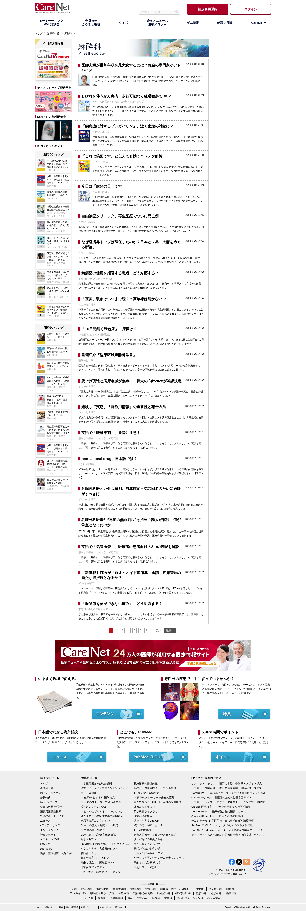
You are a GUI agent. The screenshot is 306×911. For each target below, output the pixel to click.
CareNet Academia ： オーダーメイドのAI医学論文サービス (227, 830)
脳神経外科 (163, 893)
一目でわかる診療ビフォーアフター (102, 871)
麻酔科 (68, 33)
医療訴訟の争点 (143, 816)
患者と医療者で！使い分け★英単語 (155, 834)
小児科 (89, 898)
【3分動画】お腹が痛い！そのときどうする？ (106, 843)
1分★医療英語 (142, 830)
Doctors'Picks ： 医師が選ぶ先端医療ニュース (218, 811)
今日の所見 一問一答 (52, 806)
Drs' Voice (46, 848)
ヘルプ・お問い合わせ (46, 907)
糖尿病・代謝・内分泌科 (174, 888)
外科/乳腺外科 (183, 893)
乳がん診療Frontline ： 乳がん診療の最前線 (217, 816)
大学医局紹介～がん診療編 (96, 783)
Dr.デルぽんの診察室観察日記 (98, 834)
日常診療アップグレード (95, 867)
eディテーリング (50, 825)
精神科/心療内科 (143, 893)
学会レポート (48, 834)
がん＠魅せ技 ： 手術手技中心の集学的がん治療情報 (222, 820)
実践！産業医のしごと (147, 843)
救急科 (168, 898)
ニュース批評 (88, 792)
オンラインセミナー (52, 830)
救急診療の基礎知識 (146, 783)
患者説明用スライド (52, 816)
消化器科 (135, 888)
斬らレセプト (88, 839)
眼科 (130, 898)
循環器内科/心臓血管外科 (111, 888)
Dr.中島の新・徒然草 (93, 830)
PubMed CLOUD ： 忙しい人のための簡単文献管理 (222, 825)
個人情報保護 (72, 907)
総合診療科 (214, 898)
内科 (74, 888)
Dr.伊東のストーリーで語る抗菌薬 (154, 797)
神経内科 (123, 893)
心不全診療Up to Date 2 (95, 857)
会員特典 (45, 797)
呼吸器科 (86, 888)
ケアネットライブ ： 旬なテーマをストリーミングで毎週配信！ (229, 802)
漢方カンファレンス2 (93, 806)
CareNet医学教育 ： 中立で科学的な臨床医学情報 (221, 806)
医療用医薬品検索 (50, 811)
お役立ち (45, 843)
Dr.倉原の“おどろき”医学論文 (98, 797)
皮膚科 (102, 898)
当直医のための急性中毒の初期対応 (102, 816)
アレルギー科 (78, 893)
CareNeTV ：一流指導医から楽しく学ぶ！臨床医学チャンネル (228, 792)
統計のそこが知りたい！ (148, 825)
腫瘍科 (230, 888)
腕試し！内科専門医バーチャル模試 (155, 788)
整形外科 (201, 893)
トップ (38, 33)
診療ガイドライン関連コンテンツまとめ (104, 788)
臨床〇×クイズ (49, 802)
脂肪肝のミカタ (90, 853)
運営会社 (119, 907)
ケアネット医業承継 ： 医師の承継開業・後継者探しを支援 (226, 788)
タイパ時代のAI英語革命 (148, 839)
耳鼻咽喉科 (116, 898)
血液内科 (199, 888)
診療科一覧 (53, 33)
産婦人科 (230, 893)
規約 (61, 907)
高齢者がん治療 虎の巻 (147, 862)
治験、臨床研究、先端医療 (56, 853)
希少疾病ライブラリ (146, 811)
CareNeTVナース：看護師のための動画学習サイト (221, 797)
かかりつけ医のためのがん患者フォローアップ (159, 857)
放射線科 (142, 898)
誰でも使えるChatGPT (147, 820)
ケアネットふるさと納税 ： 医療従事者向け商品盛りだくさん (228, 834)
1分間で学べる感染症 (146, 792)
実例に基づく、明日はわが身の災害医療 (158, 802)
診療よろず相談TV (145, 806)
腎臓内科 (150, 888)
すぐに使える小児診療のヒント (99, 848)
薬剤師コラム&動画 (145, 867)
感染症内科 (215, 888)
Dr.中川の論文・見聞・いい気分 (100, 825)
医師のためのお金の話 (147, 848)
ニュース (45, 820)
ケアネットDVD (49, 839)
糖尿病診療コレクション (95, 820)
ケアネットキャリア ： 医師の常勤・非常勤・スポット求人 (226, 783)
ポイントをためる (50, 792)
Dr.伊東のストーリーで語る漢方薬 (101, 802)
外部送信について (89, 907)
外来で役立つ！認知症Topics (98, 862)
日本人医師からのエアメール (151, 853)
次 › (158, 630)
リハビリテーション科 (190, 898)
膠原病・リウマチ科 (102, 893)
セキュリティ (106, 907)
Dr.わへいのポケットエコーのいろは (102, 811)
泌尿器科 (216, 893)
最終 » (170, 630)
